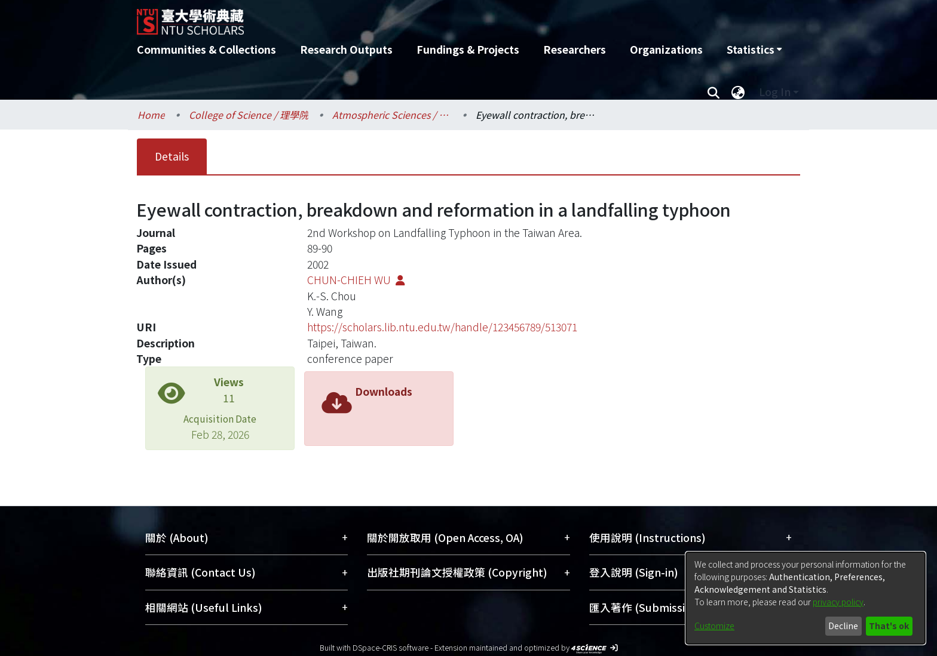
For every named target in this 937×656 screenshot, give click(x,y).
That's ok (889, 626)
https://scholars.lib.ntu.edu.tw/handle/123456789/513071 (442, 326)
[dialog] (805, 598)
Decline (843, 626)
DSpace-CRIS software (390, 647)
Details (172, 156)
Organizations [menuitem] (666, 49)
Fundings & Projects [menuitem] (468, 49)
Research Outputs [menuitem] (346, 49)
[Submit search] (713, 92)
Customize (714, 626)
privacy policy (838, 602)
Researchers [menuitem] (574, 49)
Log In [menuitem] (775, 91)
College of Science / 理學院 (248, 114)
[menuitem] (754, 49)
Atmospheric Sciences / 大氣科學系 (392, 114)
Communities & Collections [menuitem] (206, 49)
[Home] (404, 17)
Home (151, 114)
